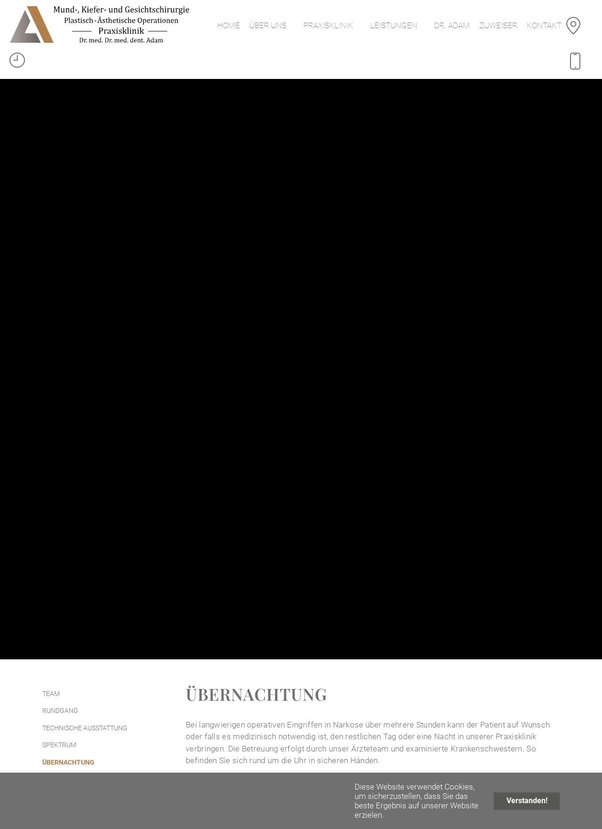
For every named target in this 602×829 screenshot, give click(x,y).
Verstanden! (527, 800)
